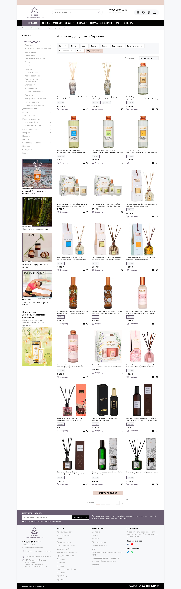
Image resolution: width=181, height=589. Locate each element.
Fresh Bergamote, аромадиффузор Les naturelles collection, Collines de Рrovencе (106, 258)
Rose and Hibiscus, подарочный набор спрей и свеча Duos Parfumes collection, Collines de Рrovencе (106, 366)
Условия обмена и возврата (104, 561)
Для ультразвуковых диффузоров (33, 80)
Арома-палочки (31, 72)
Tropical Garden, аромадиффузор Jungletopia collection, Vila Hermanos (70, 419)
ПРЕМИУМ (57, 23)
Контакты (128, 23)
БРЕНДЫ (46, 23)
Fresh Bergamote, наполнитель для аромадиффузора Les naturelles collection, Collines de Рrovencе (107, 151)
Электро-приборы (37, 122)
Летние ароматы (32, 102)
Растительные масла (31, 119)
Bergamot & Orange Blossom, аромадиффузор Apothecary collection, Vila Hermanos (73, 473)
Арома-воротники (32, 76)
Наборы (25, 139)
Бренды (37, 153)
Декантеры (30, 55)
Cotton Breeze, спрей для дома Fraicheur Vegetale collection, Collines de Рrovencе (107, 312)
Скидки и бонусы (99, 545)
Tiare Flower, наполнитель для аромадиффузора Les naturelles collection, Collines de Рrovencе (72, 151)
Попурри (29, 95)
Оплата (94, 23)
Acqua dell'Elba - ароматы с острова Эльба (34, 192)
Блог (118, 23)
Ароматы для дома (37, 42)
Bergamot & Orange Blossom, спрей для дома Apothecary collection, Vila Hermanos (141, 419)
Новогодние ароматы (34, 105)
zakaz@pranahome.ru (34, 548)
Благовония (30, 85)
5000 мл (106, 103)
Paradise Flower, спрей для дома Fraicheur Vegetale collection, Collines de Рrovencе (72, 312)
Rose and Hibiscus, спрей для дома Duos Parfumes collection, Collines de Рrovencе (141, 312)
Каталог (31, 23)
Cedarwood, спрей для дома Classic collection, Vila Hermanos (105, 419)
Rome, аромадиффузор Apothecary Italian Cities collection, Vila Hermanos (142, 473)
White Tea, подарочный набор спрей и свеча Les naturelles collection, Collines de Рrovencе (72, 205)
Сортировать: (130, 58)
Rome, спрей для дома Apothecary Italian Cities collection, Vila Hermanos (107, 473)
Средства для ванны (37, 129)
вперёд (125, 501)
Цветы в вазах (31, 52)
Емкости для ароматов (34, 92)
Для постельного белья (35, 59)
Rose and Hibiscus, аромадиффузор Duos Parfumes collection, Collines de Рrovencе (141, 366)
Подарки (37, 136)
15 (117, 503)
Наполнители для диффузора (38, 48)
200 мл (130, 103)
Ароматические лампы (37, 126)
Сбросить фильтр (94, 51)
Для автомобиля (29, 109)
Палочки (38, 69)
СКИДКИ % (69, 23)
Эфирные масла (29, 115)
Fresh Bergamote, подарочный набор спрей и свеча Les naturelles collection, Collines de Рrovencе (106, 205)
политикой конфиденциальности (48, 521)
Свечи (37, 112)
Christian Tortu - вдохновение (35, 229)
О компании (106, 23)
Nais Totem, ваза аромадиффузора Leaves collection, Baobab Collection (107, 98)
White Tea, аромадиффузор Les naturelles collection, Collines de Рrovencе (141, 205)
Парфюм (37, 133)
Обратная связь (99, 542)
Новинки (26, 146)
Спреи (27, 62)
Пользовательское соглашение (105, 558)
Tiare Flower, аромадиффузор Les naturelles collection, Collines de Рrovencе (71, 258)
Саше (27, 66)
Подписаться (80, 517)
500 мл (61, 103)
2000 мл (96, 103)
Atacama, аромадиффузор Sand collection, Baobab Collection (73, 98)
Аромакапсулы (31, 88)
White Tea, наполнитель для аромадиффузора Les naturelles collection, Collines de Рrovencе (142, 98)
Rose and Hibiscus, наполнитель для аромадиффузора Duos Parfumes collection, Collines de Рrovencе (70, 366)
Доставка (82, 23)
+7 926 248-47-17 (117, 10)
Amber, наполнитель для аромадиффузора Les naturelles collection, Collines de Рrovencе (142, 151)
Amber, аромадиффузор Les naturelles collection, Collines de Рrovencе (140, 258)
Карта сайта (42, 586)
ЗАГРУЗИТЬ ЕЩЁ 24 (108, 493)
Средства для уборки (37, 143)
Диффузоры (38, 45)
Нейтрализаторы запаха (35, 98)
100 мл (130, 210)
